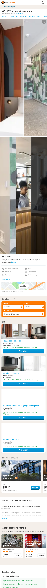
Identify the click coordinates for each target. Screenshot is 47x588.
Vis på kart (19, 13)
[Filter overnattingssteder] (23, 297)
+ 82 (39, 195)
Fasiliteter (23, 16)
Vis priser (30, 351)
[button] (44, 22)
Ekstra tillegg (14, 16)
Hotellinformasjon (34, 16)
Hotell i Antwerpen (9, 7)
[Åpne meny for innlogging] (38, 2)
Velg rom (4, 16)
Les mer (14, 262)
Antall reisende (7, 310)
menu (42, 2)
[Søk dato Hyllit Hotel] (21, 476)
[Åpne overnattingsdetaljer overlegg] (23, 331)
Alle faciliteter (5, 279)
